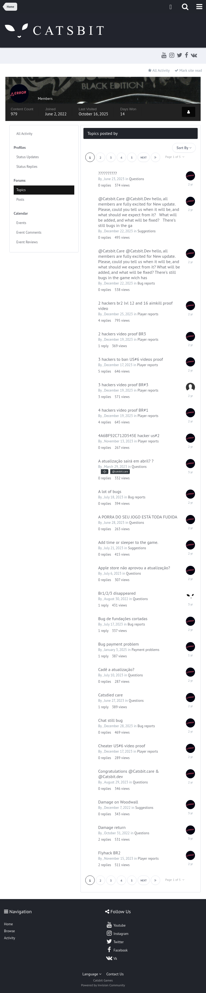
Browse (9, 931)
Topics (20, 190)
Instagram (117, 933)
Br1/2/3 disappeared (117, 593)
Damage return (112, 827)
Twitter (115, 941)
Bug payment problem (118, 644)
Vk (111, 958)
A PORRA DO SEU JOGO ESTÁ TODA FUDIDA (137, 517)
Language (91, 974)
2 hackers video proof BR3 (122, 333)
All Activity (24, 133)
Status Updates (27, 157)
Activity (9, 938)
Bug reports (146, 283)
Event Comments (28, 232)
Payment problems (145, 649)
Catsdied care (110, 695)
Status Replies (26, 166)
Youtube (116, 925)
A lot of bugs (109, 491)
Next (144, 157)
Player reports (148, 314)
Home (8, 924)
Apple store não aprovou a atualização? (134, 567)
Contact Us (115, 974)
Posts (20, 199)
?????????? (107, 173)
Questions (136, 179)
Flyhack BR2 (109, 852)
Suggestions (147, 231)
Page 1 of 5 (175, 157)
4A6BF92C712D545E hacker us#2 (129, 435)
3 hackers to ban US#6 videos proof (130, 359)
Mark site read (188, 70)
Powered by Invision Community (103, 985)
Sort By (184, 147)
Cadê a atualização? (116, 669)
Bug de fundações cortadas (122, 618)
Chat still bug (110, 720)
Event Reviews (27, 242)
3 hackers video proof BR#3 (123, 384)
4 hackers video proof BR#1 (123, 410)
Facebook (117, 950)
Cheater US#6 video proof (121, 745)
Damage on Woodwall (118, 802)
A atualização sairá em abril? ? (125, 461)
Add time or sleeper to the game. (128, 542)
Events (21, 223)
